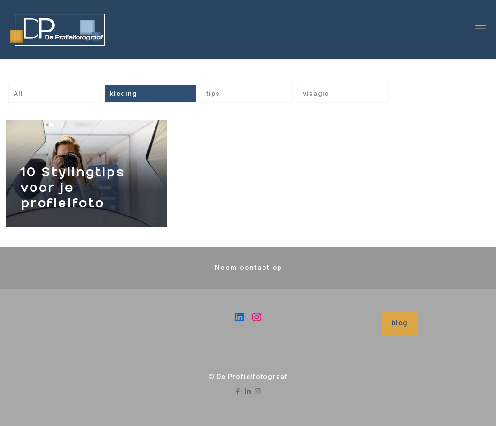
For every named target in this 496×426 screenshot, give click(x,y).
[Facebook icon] (238, 391)
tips (213, 93)
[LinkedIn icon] (248, 391)
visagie (316, 93)
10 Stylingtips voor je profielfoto (72, 188)
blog (399, 323)
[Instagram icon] (258, 391)
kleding (123, 93)
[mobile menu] (480, 29)
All (18, 93)
